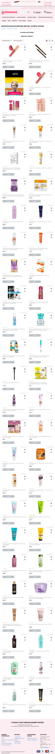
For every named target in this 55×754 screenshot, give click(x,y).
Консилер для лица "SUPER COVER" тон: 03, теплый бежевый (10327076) (14, 141)
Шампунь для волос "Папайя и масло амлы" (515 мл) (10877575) (14, 490)
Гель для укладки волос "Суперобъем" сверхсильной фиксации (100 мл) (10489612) (12, 625)
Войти (8, 67)
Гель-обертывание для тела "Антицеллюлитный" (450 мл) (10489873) (13, 678)
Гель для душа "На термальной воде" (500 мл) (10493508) (39, 651)
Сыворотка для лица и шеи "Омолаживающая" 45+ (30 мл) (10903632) (40, 437)
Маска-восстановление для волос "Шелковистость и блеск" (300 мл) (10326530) (40, 195)
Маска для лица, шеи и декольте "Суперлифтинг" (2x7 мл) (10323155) (13, 437)
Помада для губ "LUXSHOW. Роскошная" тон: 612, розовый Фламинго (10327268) (13, 115)
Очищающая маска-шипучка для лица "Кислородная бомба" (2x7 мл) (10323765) (38, 383)
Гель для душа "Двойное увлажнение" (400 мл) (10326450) (13, 222)
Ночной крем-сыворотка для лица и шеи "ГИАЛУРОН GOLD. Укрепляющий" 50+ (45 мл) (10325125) (13, 276)
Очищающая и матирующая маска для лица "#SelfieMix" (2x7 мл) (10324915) (12, 302)
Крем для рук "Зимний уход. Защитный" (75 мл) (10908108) (13, 464)
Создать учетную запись (7, 740)
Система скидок (33, 8)
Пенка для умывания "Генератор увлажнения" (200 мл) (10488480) (14, 544)
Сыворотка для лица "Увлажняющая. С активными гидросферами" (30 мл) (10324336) (14, 329)
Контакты (50, 8)
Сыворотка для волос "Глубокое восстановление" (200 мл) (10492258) (14, 651)
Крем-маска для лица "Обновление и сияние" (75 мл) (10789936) (40, 490)
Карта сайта (17, 743)
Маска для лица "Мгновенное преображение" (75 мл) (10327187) (40, 115)
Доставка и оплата (42, 8)
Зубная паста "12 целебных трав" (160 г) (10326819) (40, 168)
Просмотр (25, 47)
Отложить (25, 50)
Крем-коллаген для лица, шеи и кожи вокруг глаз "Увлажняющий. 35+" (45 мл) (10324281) (40, 329)
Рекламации (17, 741)
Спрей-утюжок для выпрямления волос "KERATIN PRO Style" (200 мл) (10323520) (13, 410)
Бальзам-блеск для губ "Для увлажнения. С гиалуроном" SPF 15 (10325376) (38, 249)
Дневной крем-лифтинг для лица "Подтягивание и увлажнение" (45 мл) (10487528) (40, 598)
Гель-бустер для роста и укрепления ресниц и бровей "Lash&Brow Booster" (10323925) (39, 356)
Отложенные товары (6, 743)
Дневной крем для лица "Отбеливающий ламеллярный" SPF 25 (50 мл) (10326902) (12, 168)
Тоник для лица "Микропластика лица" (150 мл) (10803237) (13, 598)
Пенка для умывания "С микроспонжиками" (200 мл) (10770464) (14, 517)
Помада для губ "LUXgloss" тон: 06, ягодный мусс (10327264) (39, 88)
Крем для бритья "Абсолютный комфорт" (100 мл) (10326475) (40, 222)
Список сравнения (6, 744)
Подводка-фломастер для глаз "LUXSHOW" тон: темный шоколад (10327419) (39, 61)
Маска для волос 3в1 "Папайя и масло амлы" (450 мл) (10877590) (40, 464)
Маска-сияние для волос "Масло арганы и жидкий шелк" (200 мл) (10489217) (40, 544)
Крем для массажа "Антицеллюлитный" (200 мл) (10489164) (39, 517)
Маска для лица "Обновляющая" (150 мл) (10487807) (40, 624)
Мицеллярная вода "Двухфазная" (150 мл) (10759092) (14, 704)
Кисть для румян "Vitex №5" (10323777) (11, 382)
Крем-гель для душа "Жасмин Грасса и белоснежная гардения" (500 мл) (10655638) (40, 571)
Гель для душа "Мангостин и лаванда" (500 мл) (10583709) (39, 678)
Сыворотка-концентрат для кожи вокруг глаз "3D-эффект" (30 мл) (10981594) (14, 356)
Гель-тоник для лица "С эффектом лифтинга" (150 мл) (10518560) (14, 571)
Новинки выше (7, 40)
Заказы (3, 741)
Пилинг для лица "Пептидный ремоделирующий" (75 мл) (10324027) (40, 705)
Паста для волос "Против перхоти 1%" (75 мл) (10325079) (39, 276)
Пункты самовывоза (32, 740)
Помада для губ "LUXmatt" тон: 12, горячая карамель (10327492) (12, 61)
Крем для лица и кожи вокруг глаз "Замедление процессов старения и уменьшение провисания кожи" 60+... (13, 196)
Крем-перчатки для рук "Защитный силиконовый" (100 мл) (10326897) (40, 141)
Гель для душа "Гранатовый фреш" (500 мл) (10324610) (38, 302)
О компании (24, 8)
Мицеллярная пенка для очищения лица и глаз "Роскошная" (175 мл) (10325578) (13, 249)
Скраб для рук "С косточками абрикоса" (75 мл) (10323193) (39, 410)
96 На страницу (18, 40)
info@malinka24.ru (44, 747)
